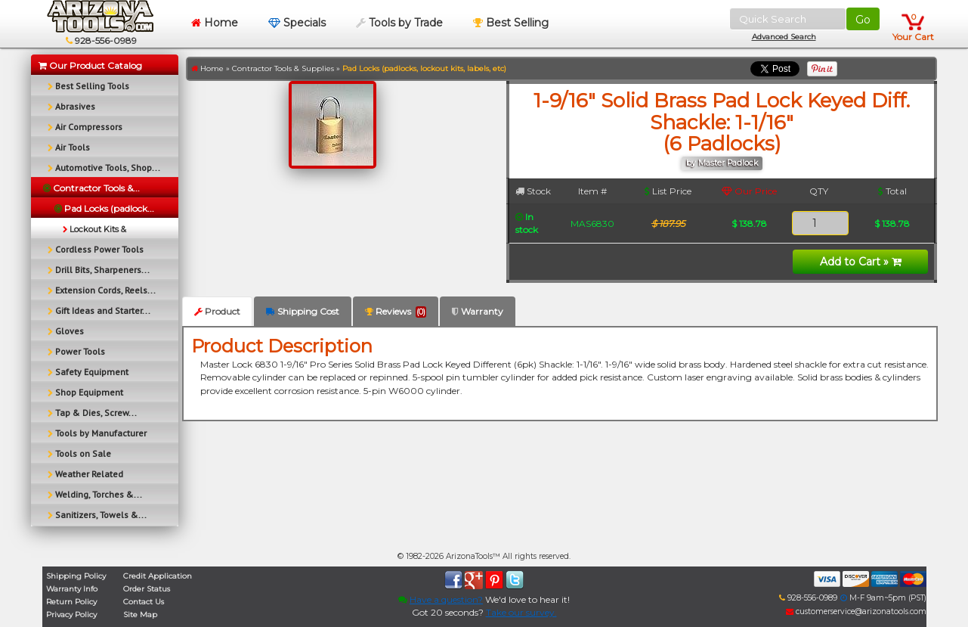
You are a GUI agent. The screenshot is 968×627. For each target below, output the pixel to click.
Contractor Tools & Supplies (283, 68)
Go (863, 19)
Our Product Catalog (90, 65)
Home (214, 22)
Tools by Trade (399, 22)
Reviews (395, 312)
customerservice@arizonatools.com (856, 611)
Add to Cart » (861, 261)
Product (217, 311)
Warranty (477, 311)
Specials (297, 22)
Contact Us (143, 602)
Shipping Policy (76, 576)
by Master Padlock (722, 163)
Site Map (140, 614)
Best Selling (511, 22)
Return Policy (71, 602)
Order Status (146, 589)
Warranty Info (71, 589)
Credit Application (157, 576)
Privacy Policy (71, 614)
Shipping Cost (302, 311)
